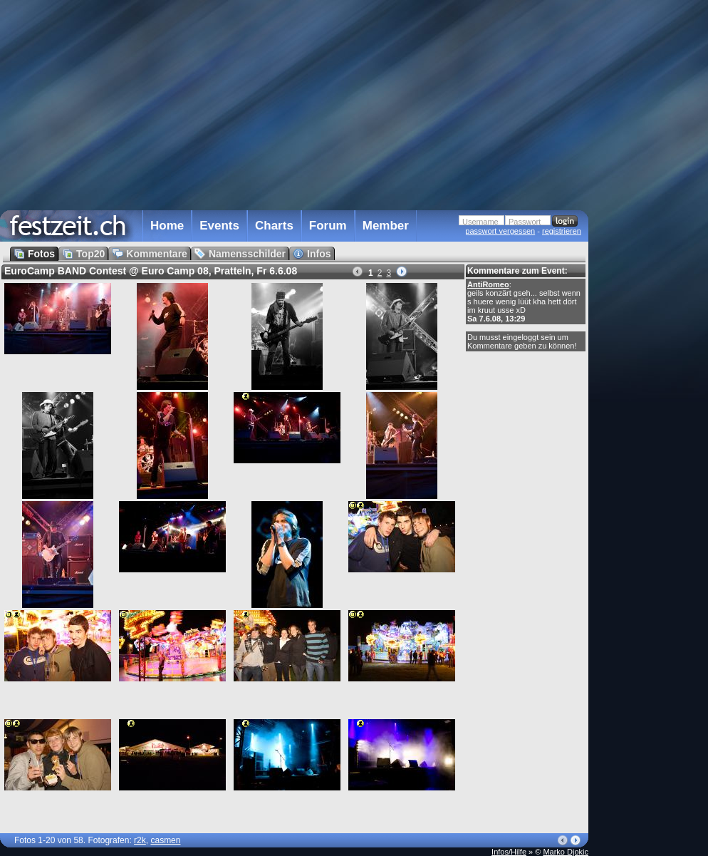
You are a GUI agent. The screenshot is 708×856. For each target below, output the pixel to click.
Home (167, 225)
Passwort (525, 221)
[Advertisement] (651, 287)
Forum (328, 225)
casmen (165, 840)
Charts (274, 225)
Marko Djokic (565, 851)
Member (386, 225)
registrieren (561, 231)
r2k (140, 840)
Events (219, 225)
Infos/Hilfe (508, 851)
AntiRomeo (488, 284)
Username (480, 221)
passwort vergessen (500, 231)
